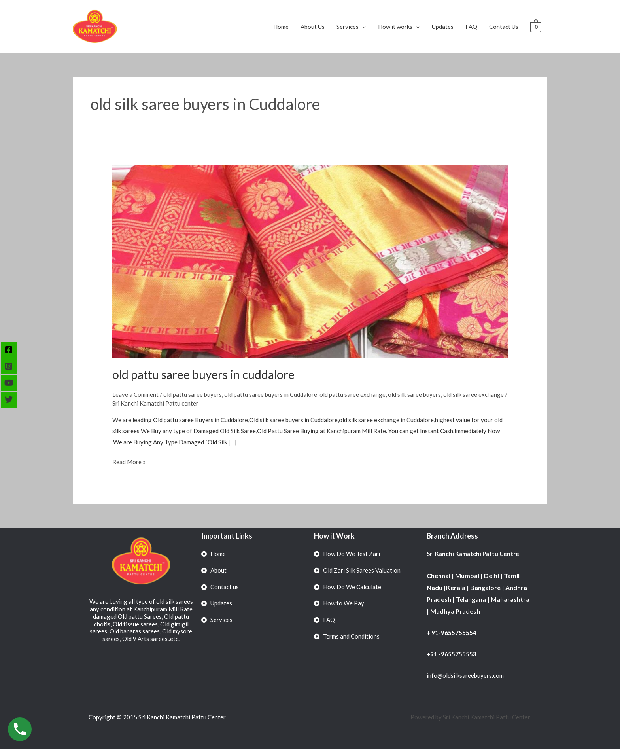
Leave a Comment (135, 394)
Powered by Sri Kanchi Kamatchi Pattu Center (470, 717)
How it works (395, 26)
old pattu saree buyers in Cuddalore (270, 394)
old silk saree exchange (473, 394)
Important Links (226, 535)
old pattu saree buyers (192, 394)
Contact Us (504, 26)
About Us (313, 26)
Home (281, 26)
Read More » (129, 461)
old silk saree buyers (414, 394)
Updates (443, 26)
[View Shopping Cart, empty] (536, 26)
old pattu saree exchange (352, 394)
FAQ (472, 26)
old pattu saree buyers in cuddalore (203, 374)
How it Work (334, 535)
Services (348, 26)
